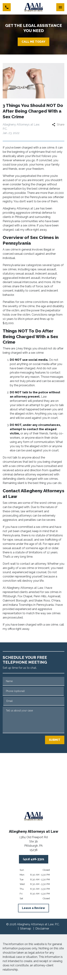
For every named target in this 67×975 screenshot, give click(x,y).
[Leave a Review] (33, 908)
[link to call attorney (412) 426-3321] (7, 7)
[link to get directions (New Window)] (33, 844)
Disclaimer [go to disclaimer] (42, 928)
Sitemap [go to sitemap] (25, 928)
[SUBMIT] (54, 740)
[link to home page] (33, 7)
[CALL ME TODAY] (33, 42)
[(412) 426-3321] (33, 859)
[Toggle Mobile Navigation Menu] (60, 7)
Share (58, 124)
